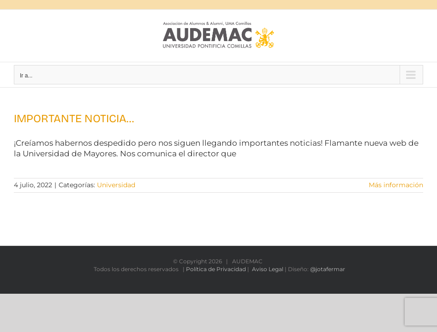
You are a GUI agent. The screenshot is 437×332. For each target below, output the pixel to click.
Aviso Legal (267, 269)
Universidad (116, 185)
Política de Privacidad (216, 269)
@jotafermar (327, 269)
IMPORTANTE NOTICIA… (74, 118)
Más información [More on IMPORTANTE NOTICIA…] (396, 185)
